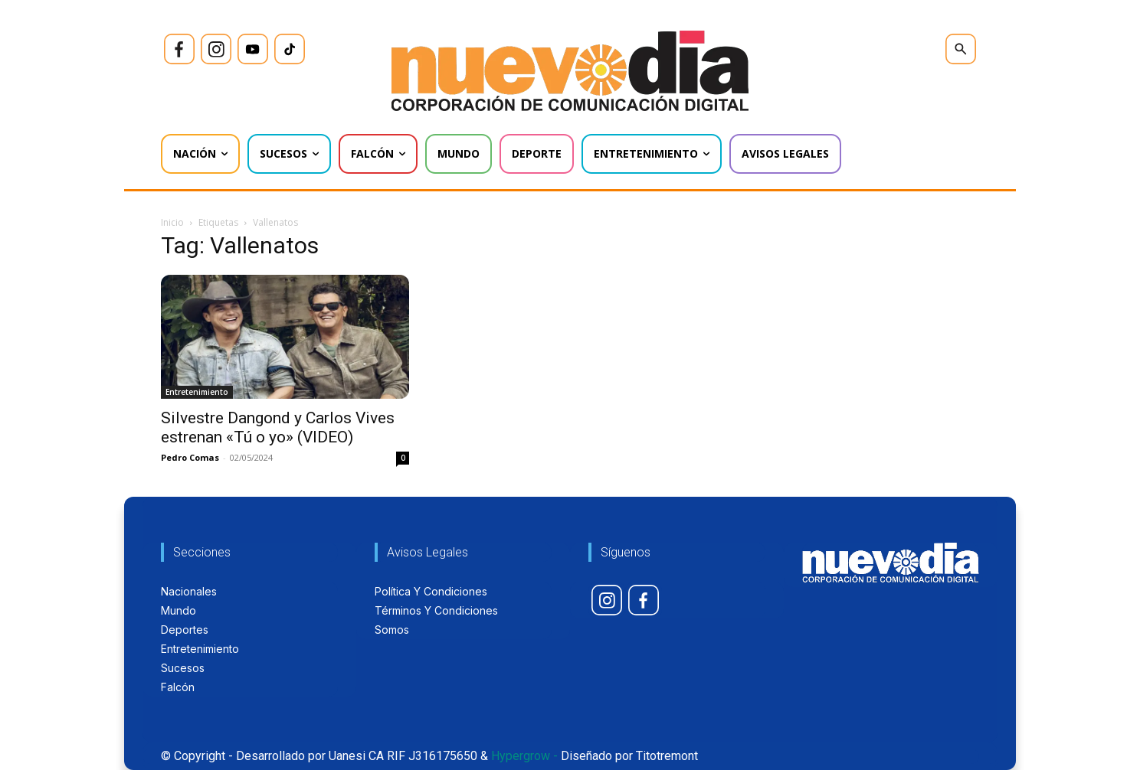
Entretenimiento (196, 392)
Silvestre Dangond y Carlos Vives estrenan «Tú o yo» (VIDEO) (278, 427)
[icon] (179, 49)
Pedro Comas (190, 457)
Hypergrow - (524, 756)
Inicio (172, 222)
